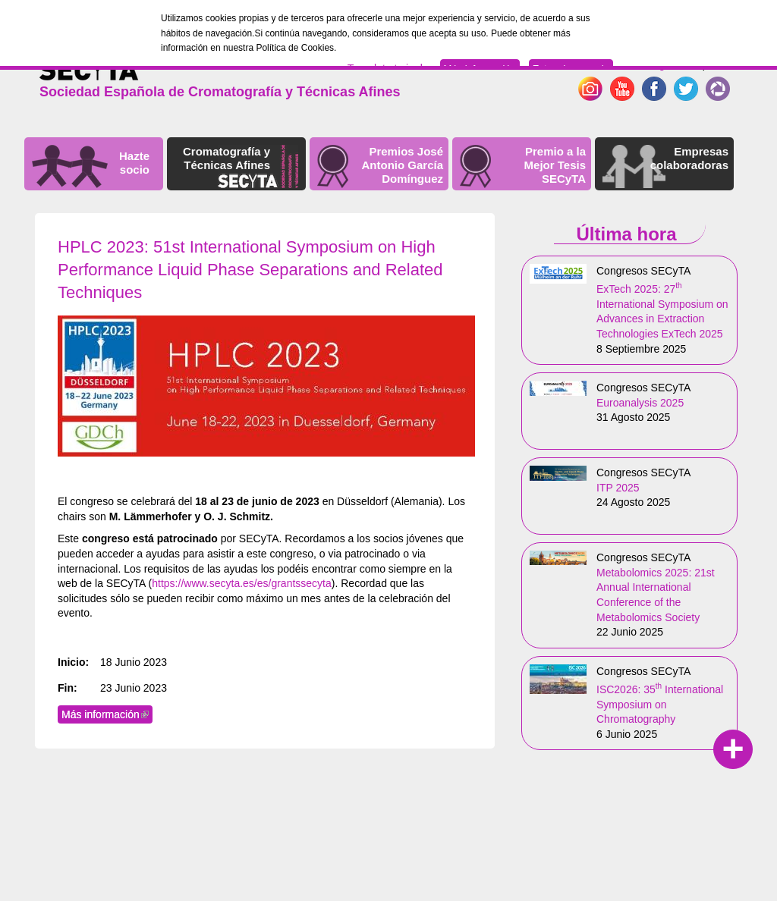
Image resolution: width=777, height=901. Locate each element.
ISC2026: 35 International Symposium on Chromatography (659, 704)
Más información (107, 714)
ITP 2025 (618, 488)
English (663, 64)
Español (709, 64)
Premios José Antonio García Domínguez (402, 165)
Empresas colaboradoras (689, 158)
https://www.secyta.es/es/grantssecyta (242, 583)
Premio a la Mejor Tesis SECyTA (555, 165)
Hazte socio (134, 162)
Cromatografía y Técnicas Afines (226, 158)
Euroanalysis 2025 (640, 403)
